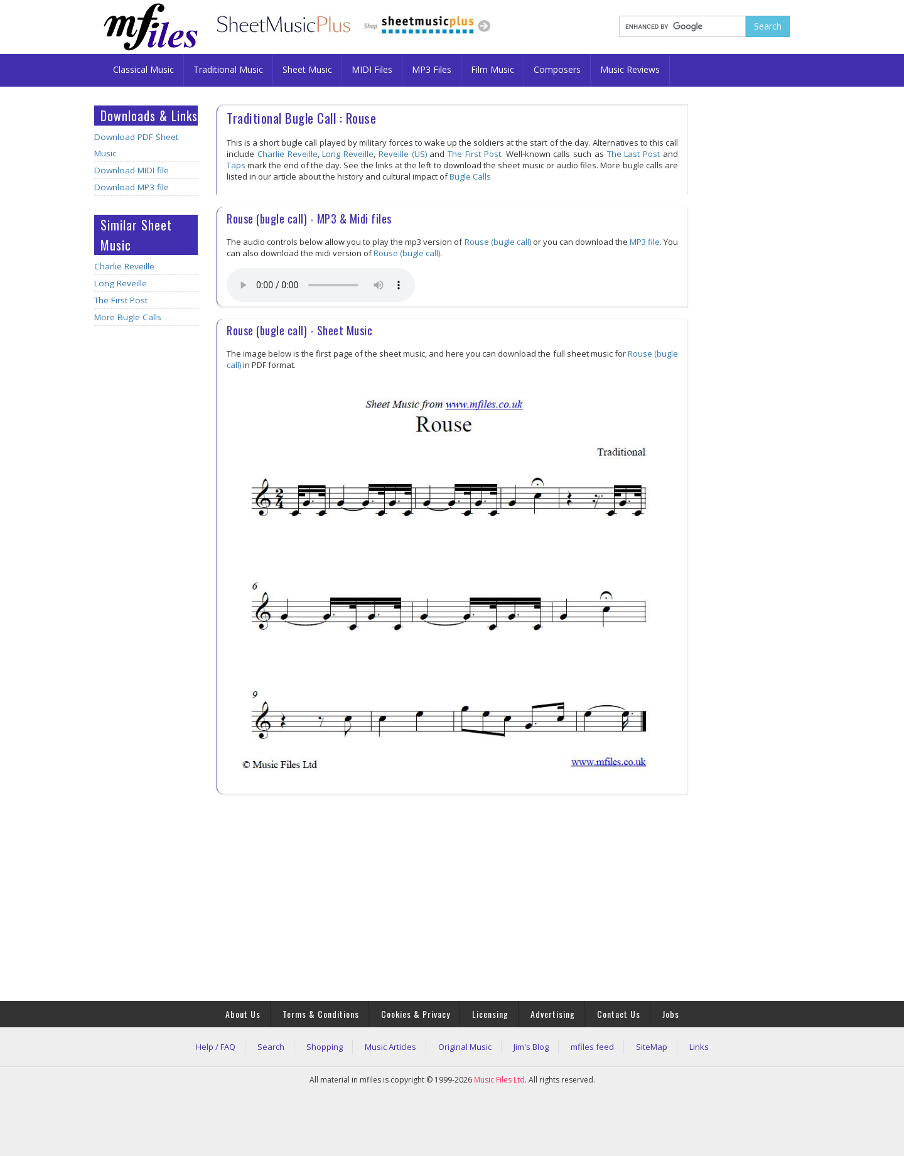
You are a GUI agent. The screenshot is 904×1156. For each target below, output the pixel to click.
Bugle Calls (470, 176)
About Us (243, 1013)
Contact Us (618, 1013)
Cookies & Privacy (415, 1013)
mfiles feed (592, 1046)
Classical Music (143, 69)
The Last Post (633, 153)
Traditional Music (228, 69)
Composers (557, 69)
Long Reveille (120, 283)
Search (270, 1046)
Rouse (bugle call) (498, 241)
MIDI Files (372, 69)
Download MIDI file (131, 170)
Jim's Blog (531, 1046)
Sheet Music (307, 69)
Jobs (670, 1013)
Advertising (552, 1013)
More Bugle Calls (127, 317)
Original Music (465, 1046)
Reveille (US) (403, 153)
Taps (236, 165)
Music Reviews (630, 69)
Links (699, 1046)
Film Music (492, 69)
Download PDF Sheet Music (136, 145)
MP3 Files (431, 69)
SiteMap (651, 1046)
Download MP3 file (131, 187)
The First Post (121, 300)
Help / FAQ (215, 1046)
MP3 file (645, 241)
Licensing (490, 1013)
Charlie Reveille (124, 266)
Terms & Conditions (320, 1013)
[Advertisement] (146, 533)
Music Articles (390, 1046)
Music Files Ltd (499, 1079)
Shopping (324, 1046)
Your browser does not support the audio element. (321, 285)
